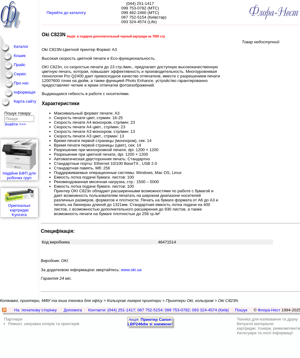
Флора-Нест (269, 310)
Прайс (20, 64)
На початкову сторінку (35, 310)
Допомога (73, 310)
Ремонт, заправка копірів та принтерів (43, 323)
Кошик (20, 55)
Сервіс (20, 74)
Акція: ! (150, 321)
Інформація (24, 92)
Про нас (21, 83)
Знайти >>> (15, 124)
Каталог (21, 46)
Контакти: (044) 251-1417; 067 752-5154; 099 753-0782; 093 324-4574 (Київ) (158, 310)
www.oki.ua (131, 270)
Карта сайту (25, 101)
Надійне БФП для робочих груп (19, 160)
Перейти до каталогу (66, 12)
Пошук (241, 310)
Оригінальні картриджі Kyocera (19, 202)
